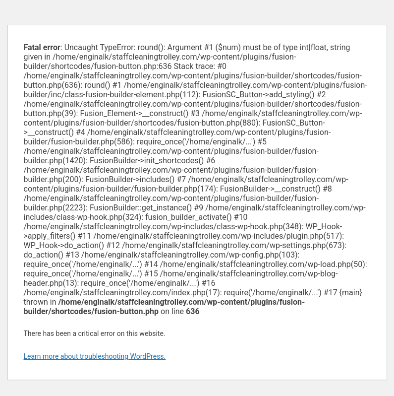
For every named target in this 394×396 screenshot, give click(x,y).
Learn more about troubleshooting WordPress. (95, 356)
